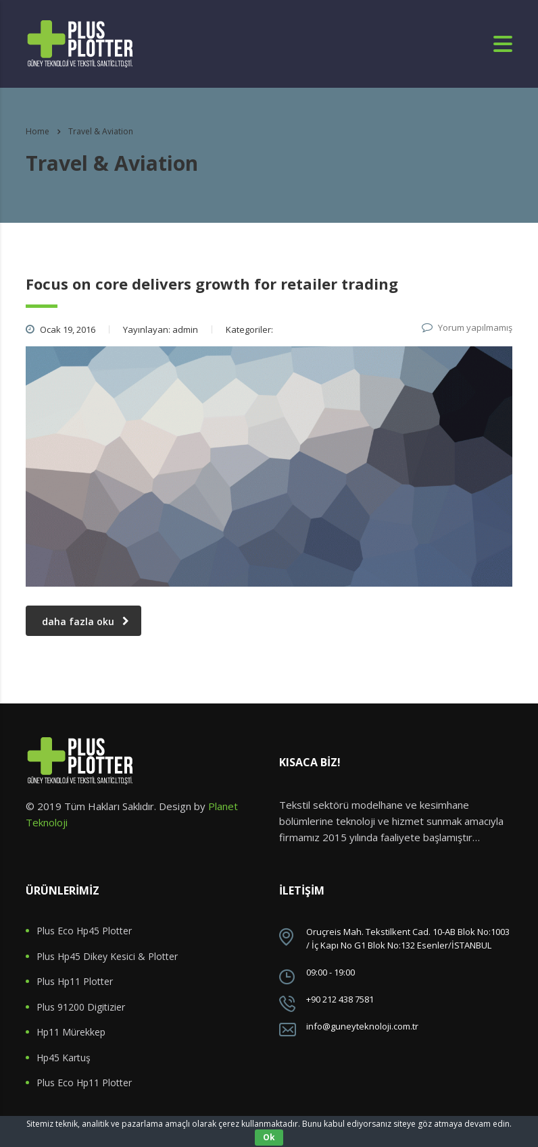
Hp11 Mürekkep (70, 1032)
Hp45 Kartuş (63, 1058)
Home (37, 131)
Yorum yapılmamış (467, 327)
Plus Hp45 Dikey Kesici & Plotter (107, 957)
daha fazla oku (85, 621)
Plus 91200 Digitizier (80, 1007)
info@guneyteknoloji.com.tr (362, 1026)
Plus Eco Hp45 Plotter (84, 931)
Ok (269, 1137)
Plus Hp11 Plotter (74, 982)
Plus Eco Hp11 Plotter (84, 1083)
